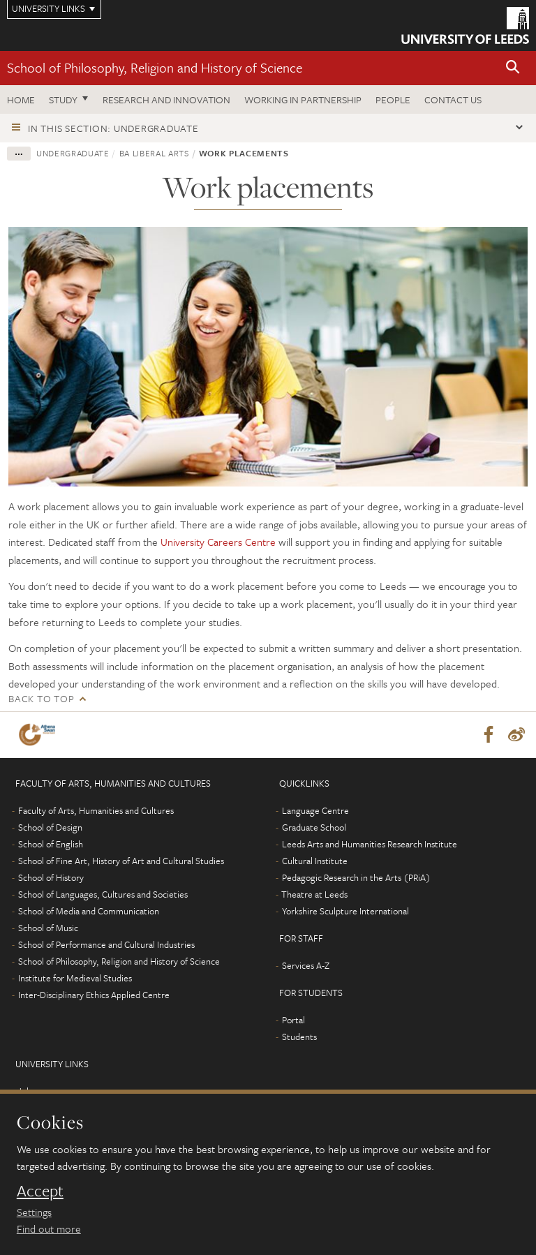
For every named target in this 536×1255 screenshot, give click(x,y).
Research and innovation (166, 99)
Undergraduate (72, 153)
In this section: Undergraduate (113, 128)
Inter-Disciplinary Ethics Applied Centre (94, 995)
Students (299, 1037)
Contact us (453, 99)
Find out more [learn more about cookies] (49, 1228)
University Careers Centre (218, 541)
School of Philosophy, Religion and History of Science (154, 67)
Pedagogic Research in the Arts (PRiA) (356, 877)
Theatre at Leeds (314, 894)
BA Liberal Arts (154, 153)
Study (63, 99)
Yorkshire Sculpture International (345, 911)
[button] (513, 68)
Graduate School (314, 827)
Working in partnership (303, 99)
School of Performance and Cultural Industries (106, 944)
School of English (50, 844)
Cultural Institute (315, 861)
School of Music (48, 928)
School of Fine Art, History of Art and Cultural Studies (121, 861)
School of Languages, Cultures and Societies (103, 894)
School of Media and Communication (88, 911)
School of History (51, 877)
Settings (34, 1211)
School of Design (50, 827)
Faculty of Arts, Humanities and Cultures (96, 810)
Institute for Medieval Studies (75, 978)
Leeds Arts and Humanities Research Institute (369, 844)
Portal (293, 1020)
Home (21, 99)
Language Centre (315, 810)
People (392, 99)
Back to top (41, 698)
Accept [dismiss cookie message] (40, 1190)
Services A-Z (305, 965)
